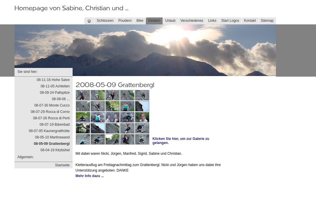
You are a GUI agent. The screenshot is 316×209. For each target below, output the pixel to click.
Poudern (125, 21)
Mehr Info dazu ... (90, 176)
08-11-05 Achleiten (55, 86)
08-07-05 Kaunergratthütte (49, 131)
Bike (140, 21)
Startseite (62, 165)
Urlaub (170, 21)
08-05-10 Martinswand (52, 137)
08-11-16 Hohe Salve (53, 80)
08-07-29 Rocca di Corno (50, 112)
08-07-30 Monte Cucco (52, 105)
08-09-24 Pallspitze (55, 93)
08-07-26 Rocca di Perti (51, 118)
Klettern (154, 21)
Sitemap (267, 21)
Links (212, 21)
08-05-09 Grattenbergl (52, 144)
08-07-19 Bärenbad (55, 124)
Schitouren (105, 21)
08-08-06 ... (61, 99)
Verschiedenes (191, 21)
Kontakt (250, 21)
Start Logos (230, 21)
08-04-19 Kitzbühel (55, 150)
